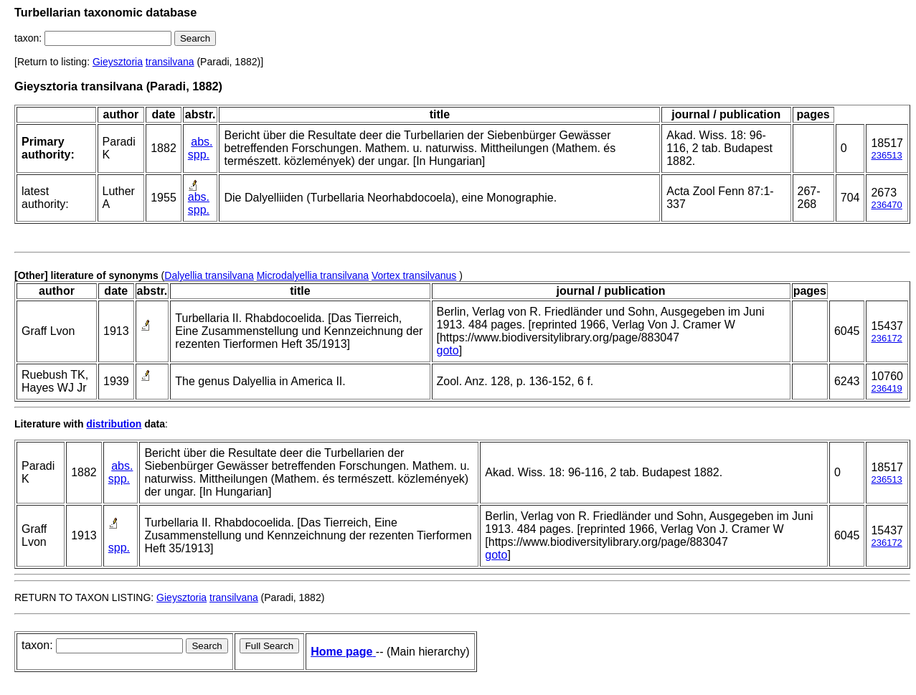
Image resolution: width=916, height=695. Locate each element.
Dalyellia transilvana (209, 275)
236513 (886, 155)
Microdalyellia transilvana (313, 275)
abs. (201, 142)
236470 (886, 204)
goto (448, 350)
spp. (198, 154)
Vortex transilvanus (414, 275)
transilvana (170, 61)
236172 (886, 338)
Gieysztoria (118, 61)
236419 (886, 388)
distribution (113, 424)
